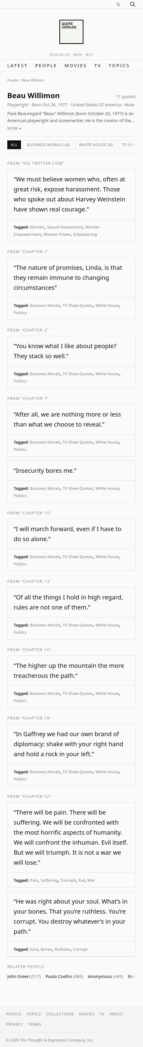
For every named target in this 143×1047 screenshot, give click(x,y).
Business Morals (45, 305)
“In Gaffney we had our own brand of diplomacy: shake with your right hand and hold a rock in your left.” (68, 744)
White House (107, 305)
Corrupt (80, 949)
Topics (119, 65)
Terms (34, 1024)
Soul (34, 949)
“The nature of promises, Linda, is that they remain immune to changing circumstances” (68, 277)
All (14, 144)
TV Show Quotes (78, 305)
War (91, 880)
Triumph (68, 880)
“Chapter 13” (36, 581)
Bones (46, 949)
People (46, 65)
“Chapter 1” (35, 251)
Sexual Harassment (64, 227)
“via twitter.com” (42, 163)
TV (97, 65)
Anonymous (105, 976)
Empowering (85, 234)
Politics (20, 312)
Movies (76, 65)
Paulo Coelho (64, 976)
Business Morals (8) (48, 144)
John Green (24, 976)
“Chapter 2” (35, 330)
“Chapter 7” (35, 398)
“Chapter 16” (36, 649)
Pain (34, 880)
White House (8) (96, 144)
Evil (81, 880)
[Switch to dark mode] (118, 4)
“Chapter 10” (36, 513)
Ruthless (63, 949)
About (117, 1014)
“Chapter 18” (36, 718)
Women (37, 227)
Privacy (14, 1024)
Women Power (57, 234)
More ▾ (14, 128)
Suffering (49, 880)
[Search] (133, 4)
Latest (17, 65)
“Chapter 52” (36, 796)
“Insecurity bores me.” (45, 470)
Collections (60, 1014)
